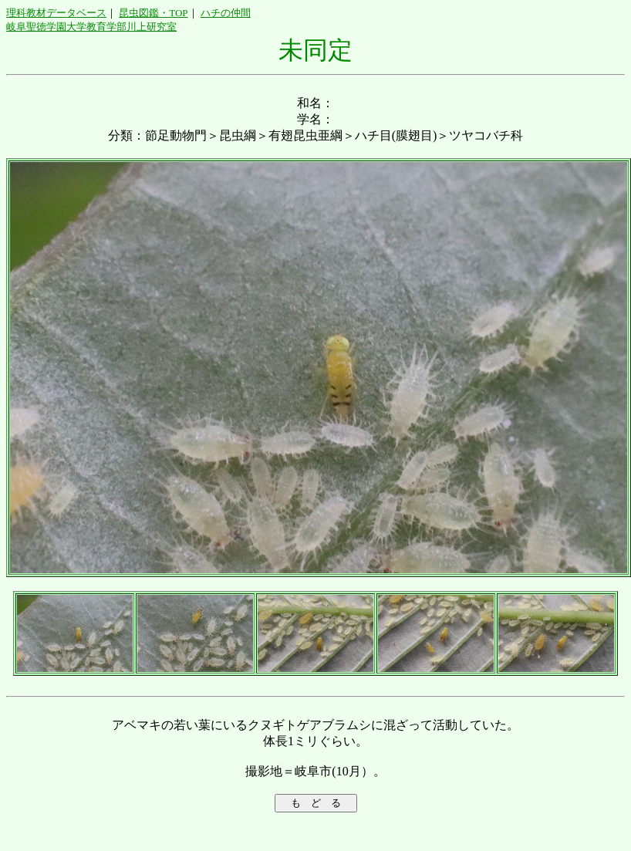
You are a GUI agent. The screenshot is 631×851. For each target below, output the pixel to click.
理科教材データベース (56, 13)
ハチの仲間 (226, 13)
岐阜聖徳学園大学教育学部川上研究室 (91, 26)
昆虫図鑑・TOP (153, 13)
